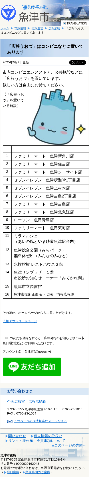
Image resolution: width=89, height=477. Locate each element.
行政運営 (37, 28)
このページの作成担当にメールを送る (40, 421)
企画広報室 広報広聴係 (26, 401)
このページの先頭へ (70, 445)
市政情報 (20, 28)
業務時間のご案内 (37, 472)
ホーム (4, 28)
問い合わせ (17, 436)
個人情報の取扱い (48, 436)
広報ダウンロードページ (20, 321)
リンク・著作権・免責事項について (36, 441)
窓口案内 (13, 472)
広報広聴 (54, 28)
